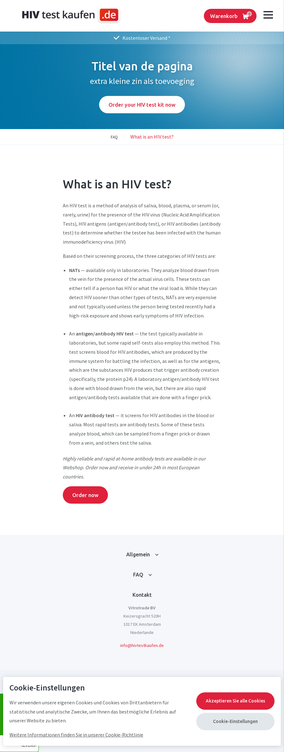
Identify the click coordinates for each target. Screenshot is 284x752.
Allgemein (138, 554)
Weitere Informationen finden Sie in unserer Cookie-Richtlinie (76, 734)
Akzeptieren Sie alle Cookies (235, 700)
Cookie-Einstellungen (235, 721)
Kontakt (142, 595)
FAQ (138, 574)
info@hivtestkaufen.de (142, 645)
